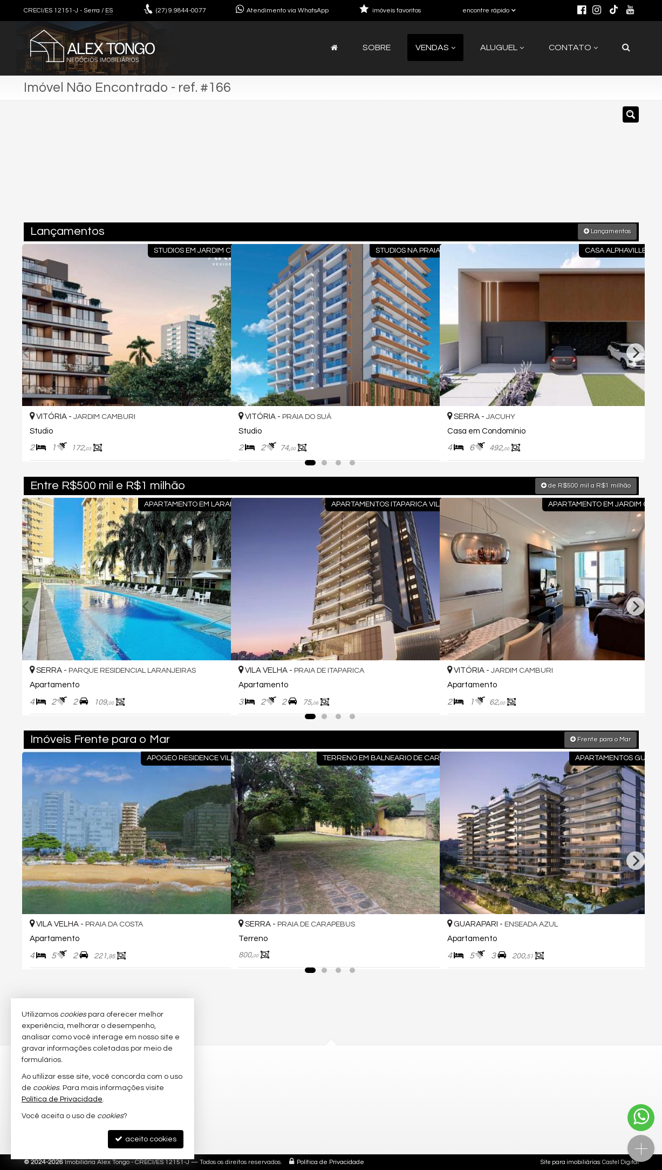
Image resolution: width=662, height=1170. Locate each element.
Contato (573, 47)
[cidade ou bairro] (429, 166)
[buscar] (511, 166)
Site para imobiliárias (570, 1162)
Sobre (377, 47)
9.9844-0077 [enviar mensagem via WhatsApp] (181, 10)
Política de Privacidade (330, 1161)
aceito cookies (145, 1139)
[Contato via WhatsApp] (640, 1117)
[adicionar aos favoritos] (211, 442)
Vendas (435, 47)
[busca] (626, 47)
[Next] (635, 352)
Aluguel (502, 47)
